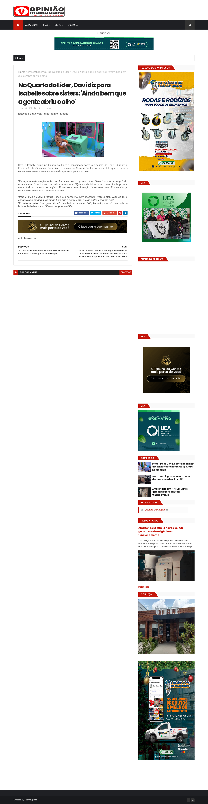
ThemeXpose (30, 799)
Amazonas (31, 24)
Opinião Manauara (155, 509)
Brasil (46, 24)
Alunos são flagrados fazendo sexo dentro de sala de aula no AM (171, 478)
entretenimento (36, 72)
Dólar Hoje (143, 586)
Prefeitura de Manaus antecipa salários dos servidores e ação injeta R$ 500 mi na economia (173, 466)
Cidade (58, 24)
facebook (126, 272)
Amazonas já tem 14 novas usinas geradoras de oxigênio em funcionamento (170, 491)
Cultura (73, 24)
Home (21, 72)
